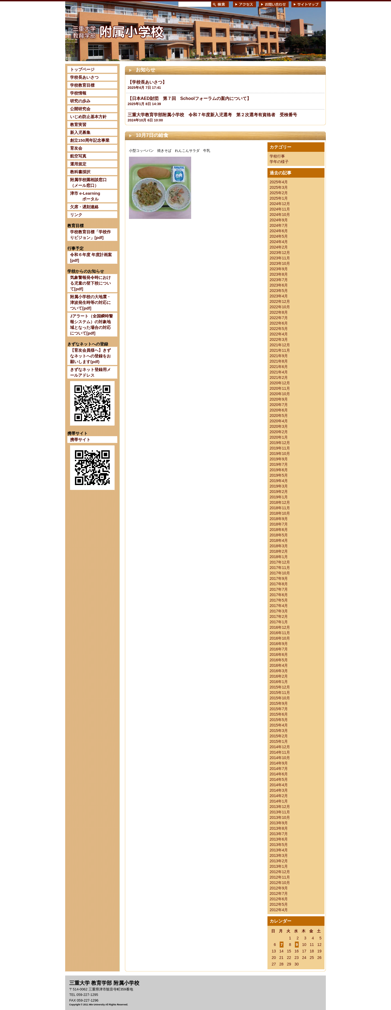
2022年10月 (280, 307)
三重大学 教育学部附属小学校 (117, 31)
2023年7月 (279, 280)
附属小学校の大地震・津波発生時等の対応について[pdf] (90, 302)
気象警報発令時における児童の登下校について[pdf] (90, 283)
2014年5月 (279, 779)
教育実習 (78, 124)
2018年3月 (279, 546)
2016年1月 (279, 681)
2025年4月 (279, 182)
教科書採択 (80, 171)
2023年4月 (279, 296)
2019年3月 (279, 486)
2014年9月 (279, 763)
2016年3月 (279, 671)
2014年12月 (280, 747)
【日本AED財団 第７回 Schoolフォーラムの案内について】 (189, 98)
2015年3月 (279, 730)
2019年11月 (280, 448)
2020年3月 (279, 426)
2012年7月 (279, 893)
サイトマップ (306, 4)
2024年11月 (280, 209)
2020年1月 (279, 437)
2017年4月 (279, 605)
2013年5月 (279, 844)
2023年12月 (280, 252)
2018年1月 (279, 557)
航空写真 (78, 156)
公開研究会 (80, 108)
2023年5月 (279, 290)
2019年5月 (279, 475)
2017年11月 (280, 567)
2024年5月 (279, 236)
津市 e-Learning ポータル (85, 196)
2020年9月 (279, 399)
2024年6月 (279, 231)
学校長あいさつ (84, 77)
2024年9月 (279, 220)
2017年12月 (280, 562)
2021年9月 (279, 356)
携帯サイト (80, 439)
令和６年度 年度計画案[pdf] (91, 257)
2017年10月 (280, 573)
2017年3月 (279, 611)
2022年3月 (279, 339)
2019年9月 (279, 459)
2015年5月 (279, 720)
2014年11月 (280, 752)
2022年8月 (279, 312)
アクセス (244, 4)
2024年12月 (280, 204)
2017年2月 (279, 616)
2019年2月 (279, 491)
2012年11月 (280, 877)
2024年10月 (280, 214)
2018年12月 (280, 502)
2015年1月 (279, 741)
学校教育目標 (82, 85)
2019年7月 (279, 464)
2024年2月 (279, 247)
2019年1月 (279, 497)
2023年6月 (279, 285)
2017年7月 (279, 589)
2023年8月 (279, 274)
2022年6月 (279, 323)
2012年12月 (280, 872)
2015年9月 (279, 703)
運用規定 (78, 164)
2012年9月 (279, 888)
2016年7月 (279, 649)
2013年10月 (280, 817)
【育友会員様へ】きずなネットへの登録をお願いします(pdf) (90, 356)
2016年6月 (279, 654)
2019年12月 (280, 443)
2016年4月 (279, 665)
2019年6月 (279, 470)
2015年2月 (279, 736)
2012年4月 (279, 910)
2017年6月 (279, 595)
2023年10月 (280, 263)
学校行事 (277, 156)
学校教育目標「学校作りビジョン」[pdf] (90, 234)
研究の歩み (80, 101)
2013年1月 (279, 866)
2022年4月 (279, 334)
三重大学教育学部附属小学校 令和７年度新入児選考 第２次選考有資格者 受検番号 (212, 114)
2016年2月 (279, 676)
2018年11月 (280, 508)
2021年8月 (279, 361)
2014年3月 (279, 790)
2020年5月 (279, 415)
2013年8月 (279, 828)
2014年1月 (279, 801)
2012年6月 (279, 899)
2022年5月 (279, 328)
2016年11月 (280, 633)
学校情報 (78, 93)
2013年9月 (279, 823)
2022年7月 (279, 318)
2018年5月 (279, 535)
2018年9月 (279, 519)
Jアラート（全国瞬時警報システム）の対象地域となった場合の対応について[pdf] (91, 324)
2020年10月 (280, 394)
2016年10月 (280, 638)
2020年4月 (279, 421)
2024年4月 (279, 242)
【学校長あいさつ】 (147, 82)
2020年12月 (280, 383)
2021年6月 (279, 366)
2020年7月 (279, 404)
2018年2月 (279, 551)
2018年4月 (279, 540)
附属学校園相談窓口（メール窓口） (88, 182)
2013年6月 (279, 839)
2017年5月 (279, 600)
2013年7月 (279, 834)
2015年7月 (279, 709)
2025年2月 (279, 193)
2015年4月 (279, 725)
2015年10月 (280, 698)
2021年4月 (279, 372)
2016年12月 (280, 627)
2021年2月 (279, 377)
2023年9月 (279, 269)
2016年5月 (279, 660)
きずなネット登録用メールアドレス (90, 372)
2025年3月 (279, 187)
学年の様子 (279, 161)
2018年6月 (279, 529)
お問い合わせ (274, 4)
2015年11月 (280, 692)
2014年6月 (279, 774)
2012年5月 (279, 904)
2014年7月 (279, 768)
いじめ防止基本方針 (88, 116)
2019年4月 (279, 481)
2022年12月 (280, 301)
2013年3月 (279, 855)
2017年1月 (279, 622)
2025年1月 (279, 198)
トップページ (82, 69)
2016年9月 (279, 643)
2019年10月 (280, 453)
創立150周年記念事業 (89, 140)
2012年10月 (280, 882)
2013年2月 (279, 861)
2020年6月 (279, 410)
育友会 (76, 148)
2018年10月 (280, 513)
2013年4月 (279, 850)
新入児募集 (80, 132)
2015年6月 (279, 714)
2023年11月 (280, 258)
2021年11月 (280, 350)
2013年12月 (280, 806)
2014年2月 (279, 796)
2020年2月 (279, 432)
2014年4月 (279, 785)
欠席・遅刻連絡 (84, 206)
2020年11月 (280, 388)
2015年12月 (280, 687)
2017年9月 (279, 578)
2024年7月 (279, 225)
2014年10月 (280, 758)
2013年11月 (280, 812)
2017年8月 (279, 584)
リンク (76, 214)
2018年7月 (279, 524)
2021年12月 (280, 345)
